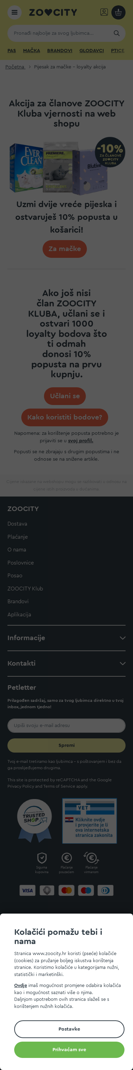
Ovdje (20, 985)
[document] (69, 993)
